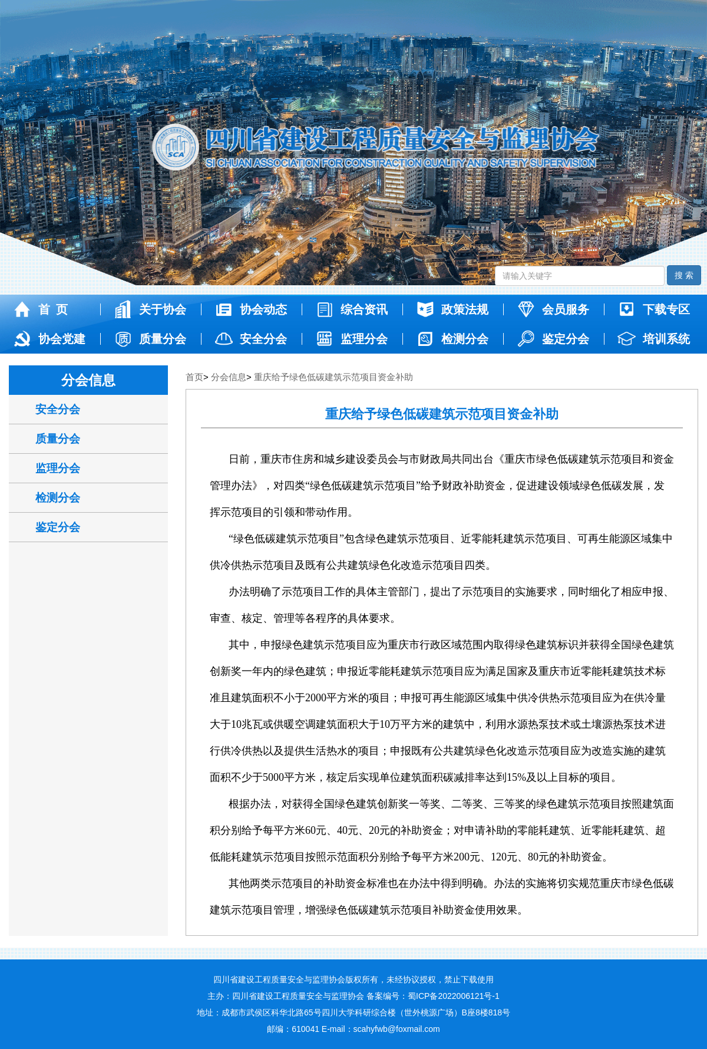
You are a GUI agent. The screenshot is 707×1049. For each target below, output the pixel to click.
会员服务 (552, 309)
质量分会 (149, 338)
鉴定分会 (552, 338)
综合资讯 (351, 309)
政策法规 (451, 309)
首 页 (40, 309)
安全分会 (250, 338)
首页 (194, 377)
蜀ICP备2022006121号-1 (454, 996)
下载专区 (653, 309)
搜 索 (684, 275)
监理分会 (351, 338)
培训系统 (653, 338)
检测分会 (451, 338)
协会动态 (250, 309)
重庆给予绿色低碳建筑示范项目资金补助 (333, 377)
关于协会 (149, 309)
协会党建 (48, 338)
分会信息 (228, 377)
